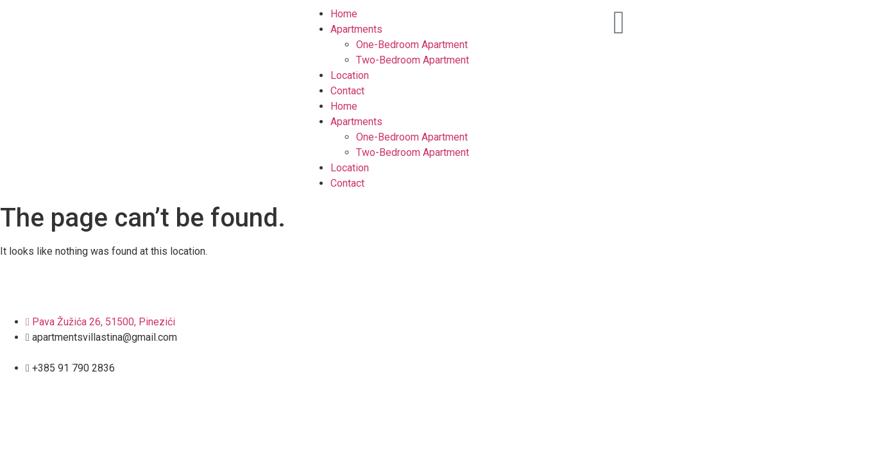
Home (343, 14)
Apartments (356, 29)
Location (349, 75)
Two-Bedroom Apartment (412, 60)
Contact (347, 91)
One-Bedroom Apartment (412, 44)
